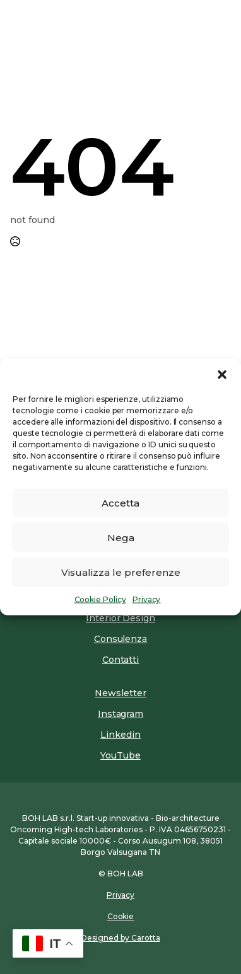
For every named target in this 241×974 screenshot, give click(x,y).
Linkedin (120, 734)
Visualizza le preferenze (120, 572)
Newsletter (120, 693)
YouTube (120, 755)
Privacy (146, 599)
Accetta (120, 502)
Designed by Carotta (120, 937)
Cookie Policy (100, 599)
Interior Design (120, 618)
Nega (120, 537)
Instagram (121, 713)
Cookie (120, 916)
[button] (222, 375)
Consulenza (120, 639)
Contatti (120, 659)
